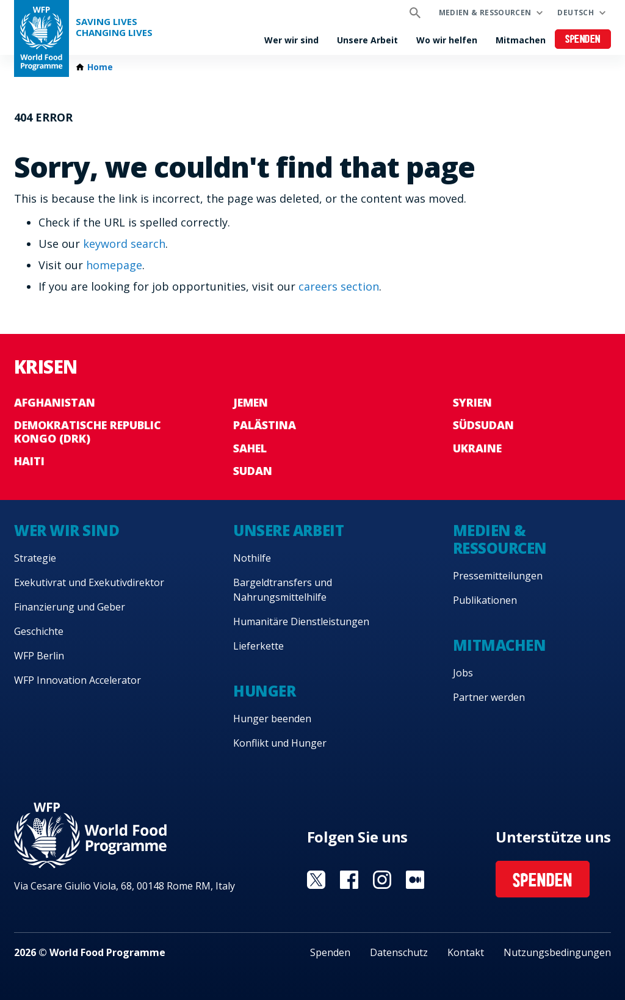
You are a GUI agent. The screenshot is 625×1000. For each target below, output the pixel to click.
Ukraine (477, 448)
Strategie (35, 558)
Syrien (472, 402)
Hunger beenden (272, 718)
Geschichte (38, 631)
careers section (338, 286)
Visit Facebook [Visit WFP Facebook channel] (349, 880)
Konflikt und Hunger (280, 743)
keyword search (124, 243)
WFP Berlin (39, 655)
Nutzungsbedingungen (557, 952)
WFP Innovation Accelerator (77, 680)
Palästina (264, 425)
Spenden (583, 40)
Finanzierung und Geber (69, 607)
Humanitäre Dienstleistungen (301, 621)
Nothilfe (252, 558)
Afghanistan (54, 402)
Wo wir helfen (446, 40)
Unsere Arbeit (367, 40)
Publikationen (485, 600)
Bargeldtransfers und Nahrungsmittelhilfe (282, 590)
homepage (114, 265)
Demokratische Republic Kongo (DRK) (87, 432)
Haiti (29, 461)
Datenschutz (399, 952)
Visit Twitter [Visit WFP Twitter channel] (316, 880)
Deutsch (575, 12)
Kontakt (465, 952)
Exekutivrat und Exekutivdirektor (89, 582)
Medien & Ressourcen (485, 12)
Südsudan (483, 425)
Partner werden (489, 697)
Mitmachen (521, 40)
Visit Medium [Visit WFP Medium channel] (415, 880)
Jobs (463, 672)
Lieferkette (258, 646)
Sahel (250, 448)
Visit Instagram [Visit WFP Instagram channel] (382, 880)
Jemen (250, 402)
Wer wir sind (291, 40)
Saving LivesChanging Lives (114, 27)
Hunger (264, 691)
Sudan (252, 470)
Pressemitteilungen (498, 575)
